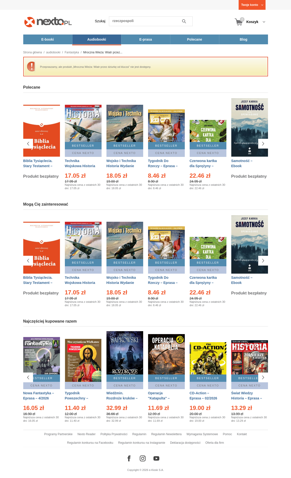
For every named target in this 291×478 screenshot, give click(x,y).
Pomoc (227, 434)
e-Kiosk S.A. (156, 469)
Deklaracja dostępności (185, 442)
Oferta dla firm (214, 442)
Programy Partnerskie (58, 434)
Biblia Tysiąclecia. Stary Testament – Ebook (38, 166)
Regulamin (139, 434)
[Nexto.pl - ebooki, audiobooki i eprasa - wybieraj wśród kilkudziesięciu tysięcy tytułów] (48, 22)
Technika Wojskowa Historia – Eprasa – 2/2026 (80, 166)
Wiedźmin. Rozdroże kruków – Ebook (122, 398)
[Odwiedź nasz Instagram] (143, 458)
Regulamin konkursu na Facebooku (90, 442)
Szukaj (100, 21)
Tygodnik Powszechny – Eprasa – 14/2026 (79, 398)
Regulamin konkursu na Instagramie (141, 442)
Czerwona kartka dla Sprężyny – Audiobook (203, 166)
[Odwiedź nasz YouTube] (156, 458)
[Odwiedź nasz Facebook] (129, 458)
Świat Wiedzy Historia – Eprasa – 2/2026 (246, 398)
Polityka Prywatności (113, 434)
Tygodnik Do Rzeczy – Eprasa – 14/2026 (163, 166)
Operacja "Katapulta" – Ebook (159, 398)
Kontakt (242, 434)
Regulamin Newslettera (166, 434)
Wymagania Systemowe (202, 434)
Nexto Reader (86, 434)
